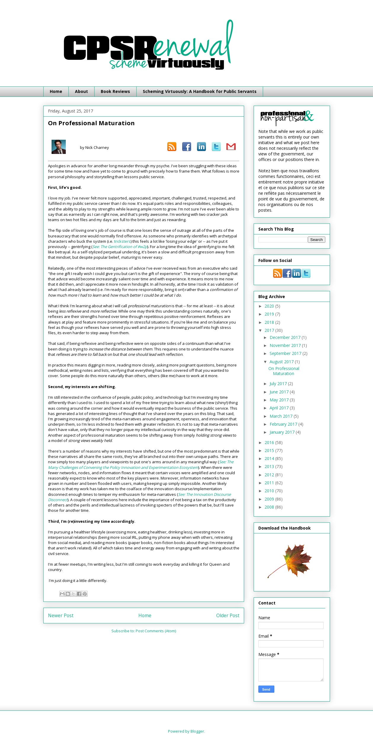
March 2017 (282, 416)
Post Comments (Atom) (156, 630)
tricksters (122, 241)
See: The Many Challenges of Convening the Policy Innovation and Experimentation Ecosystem (140, 464)
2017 (270, 330)
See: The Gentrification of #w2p (119, 246)
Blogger (197, 731)
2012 (270, 474)
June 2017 (280, 392)
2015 (270, 450)
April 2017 (280, 408)
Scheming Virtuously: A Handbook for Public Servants (200, 91)
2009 (270, 499)
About (81, 91)
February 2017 (284, 424)
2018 (270, 322)
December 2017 (286, 337)
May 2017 (280, 400)
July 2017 (279, 383)
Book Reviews (115, 91)
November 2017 (286, 345)
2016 (270, 442)
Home (56, 91)
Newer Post (60, 615)
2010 (270, 490)
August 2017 (282, 361)
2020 (270, 306)
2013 (270, 466)
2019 (270, 314)
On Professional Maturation (283, 371)
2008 (270, 507)
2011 (270, 482)
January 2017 (283, 432)
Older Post (227, 615)
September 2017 (286, 353)
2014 (270, 458)
